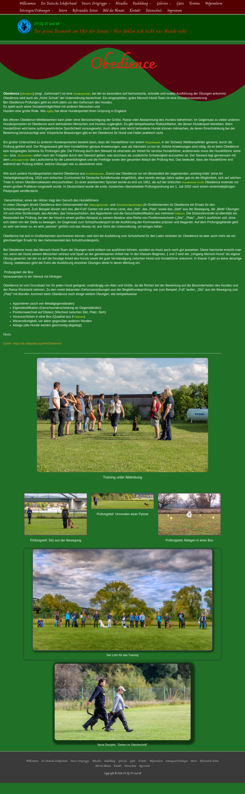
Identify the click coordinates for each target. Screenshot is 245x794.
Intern (195, 772)
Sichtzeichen (27, 167)
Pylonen (80, 328)
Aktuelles (94, 772)
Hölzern (180, 225)
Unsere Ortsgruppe (77, 772)
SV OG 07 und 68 (87, 27)
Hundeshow (195, 193)
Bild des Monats (103, 777)
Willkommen (29, 772)
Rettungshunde (100, 216)
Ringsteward (154, 154)
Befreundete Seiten (211, 772)
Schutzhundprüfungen (135, 216)
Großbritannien (96, 185)
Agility (50, 122)
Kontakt (118, 777)
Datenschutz (132, 777)
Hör (5, 167)
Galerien (121, 772)
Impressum (146, 777)
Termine (142, 772)
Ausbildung (108, 772)
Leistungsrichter (21, 171)
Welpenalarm (156, 772)
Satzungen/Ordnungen (177, 772)
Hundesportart (85, 105)
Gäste (132, 772)
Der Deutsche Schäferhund (51, 772)
